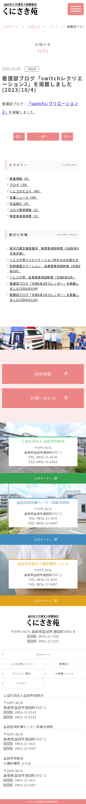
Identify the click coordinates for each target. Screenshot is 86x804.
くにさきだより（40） (25, 191)
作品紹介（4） (20, 203)
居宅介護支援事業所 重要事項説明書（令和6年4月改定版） (44, 250)
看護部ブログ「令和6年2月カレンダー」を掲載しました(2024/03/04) (44, 286)
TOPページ (11, 26)
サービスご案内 (21, 673)
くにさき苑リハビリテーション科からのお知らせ (44, 260)
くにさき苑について (21, 664)
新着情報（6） (20, 178)
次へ (67, 136)
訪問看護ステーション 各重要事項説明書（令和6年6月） (45, 268)
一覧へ (43, 136)
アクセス (21, 683)
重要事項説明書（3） (25, 216)
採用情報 (43, 374)
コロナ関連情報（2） (25, 210)
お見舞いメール (64, 673)
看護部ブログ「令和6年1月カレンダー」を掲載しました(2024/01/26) (44, 297)
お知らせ (34, 26)
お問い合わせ (43, 398)
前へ (19, 136)
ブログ (53, 26)
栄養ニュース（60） (24, 197)
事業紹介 (64, 664)
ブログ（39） (19, 185)
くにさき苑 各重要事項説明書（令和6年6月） (43, 277)
